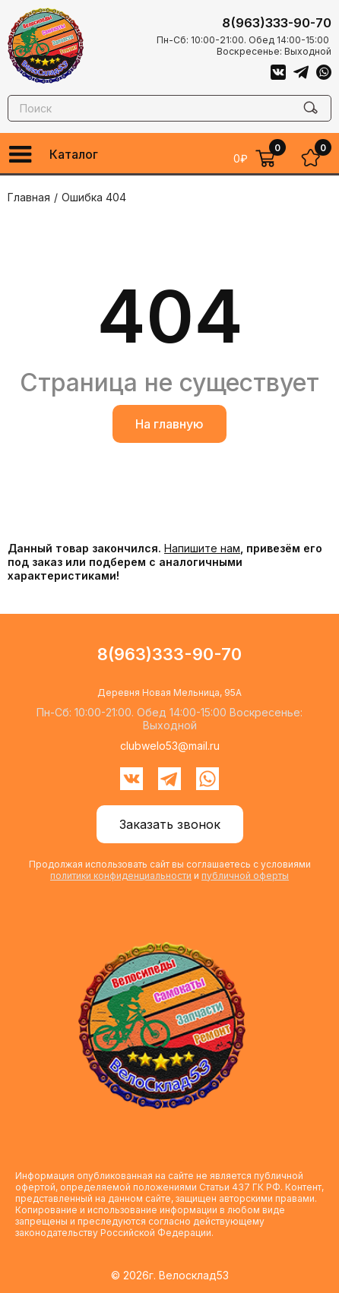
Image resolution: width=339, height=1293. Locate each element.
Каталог (73, 154)
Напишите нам (202, 548)
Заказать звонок (169, 824)
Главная (29, 197)
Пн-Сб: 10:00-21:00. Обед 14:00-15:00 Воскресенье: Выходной (244, 45)
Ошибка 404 (94, 197)
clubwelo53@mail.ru (170, 745)
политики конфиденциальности (121, 875)
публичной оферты (245, 875)
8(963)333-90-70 (276, 22)
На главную (169, 424)
